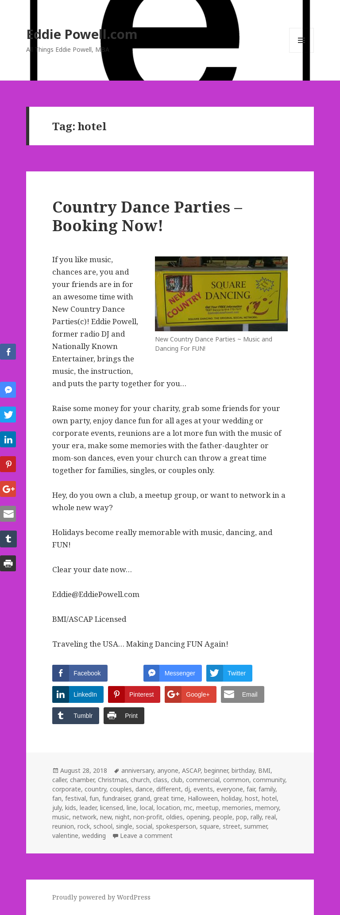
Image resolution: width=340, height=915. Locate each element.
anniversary (137, 770)
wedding (94, 835)
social (144, 826)
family (267, 789)
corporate (66, 789)
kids (70, 807)
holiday (231, 798)
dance (144, 789)
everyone (229, 789)
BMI (264, 770)
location (168, 807)
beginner (216, 770)
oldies (174, 817)
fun (94, 798)
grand (142, 798)
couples (121, 789)
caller (59, 779)
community (269, 779)
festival (75, 798)
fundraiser (116, 798)
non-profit (147, 817)
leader (88, 807)
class (160, 779)
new (106, 817)
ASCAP (191, 770)
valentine (65, 835)
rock (83, 826)
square (209, 826)
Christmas (112, 779)
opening (197, 817)
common (236, 779)
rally (256, 817)
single (124, 826)
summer (255, 826)
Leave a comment (146, 835)
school (102, 826)
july (57, 807)
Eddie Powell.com (82, 34)
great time (169, 798)
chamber (82, 779)
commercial (203, 779)
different (168, 789)
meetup (207, 807)
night (122, 817)
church (140, 779)
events (203, 789)
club (176, 779)
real (270, 817)
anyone (167, 770)
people (222, 817)
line (131, 807)
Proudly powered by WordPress (101, 897)
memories (236, 807)
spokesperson (176, 826)
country (95, 789)
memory (267, 807)
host (251, 798)
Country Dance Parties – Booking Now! (147, 216)
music (60, 817)
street (231, 826)
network (85, 817)
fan (57, 798)
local (146, 807)
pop (241, 817)
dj (187, 789)
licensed (111, 807)
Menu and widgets (302, 52)
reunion (63, 826)
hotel (269, 798)
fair (251, 789)
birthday (243, 770)
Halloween (203, 798)
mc (188, 807)
